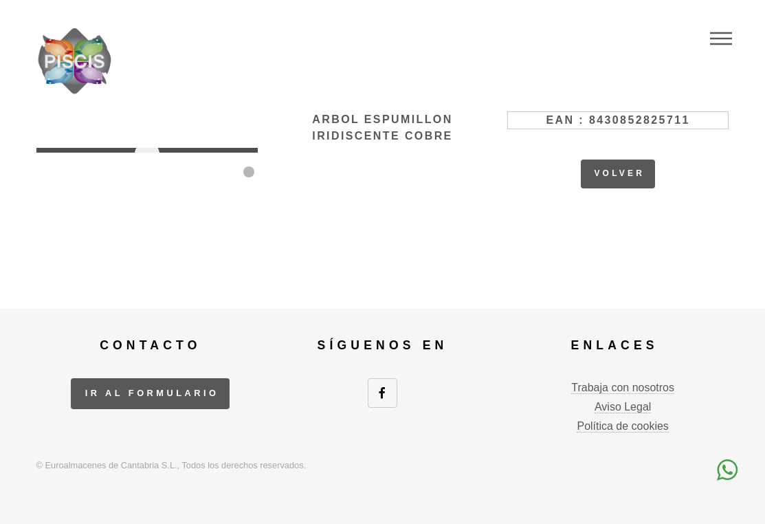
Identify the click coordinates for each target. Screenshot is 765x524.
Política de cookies (622, 426)
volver (619, 173)
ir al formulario (152, 393)
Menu (721, 38)
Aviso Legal (623, 407)
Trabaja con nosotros (622, 387)
